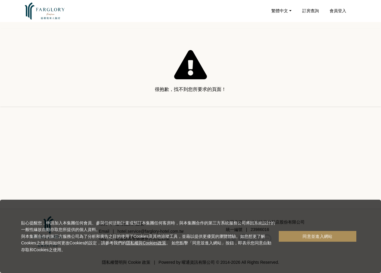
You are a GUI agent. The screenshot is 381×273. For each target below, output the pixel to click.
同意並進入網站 (317, 236)
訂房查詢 (310, 10)
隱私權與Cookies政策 (146, 243)
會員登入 (338, 10)
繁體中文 (279, 10)
